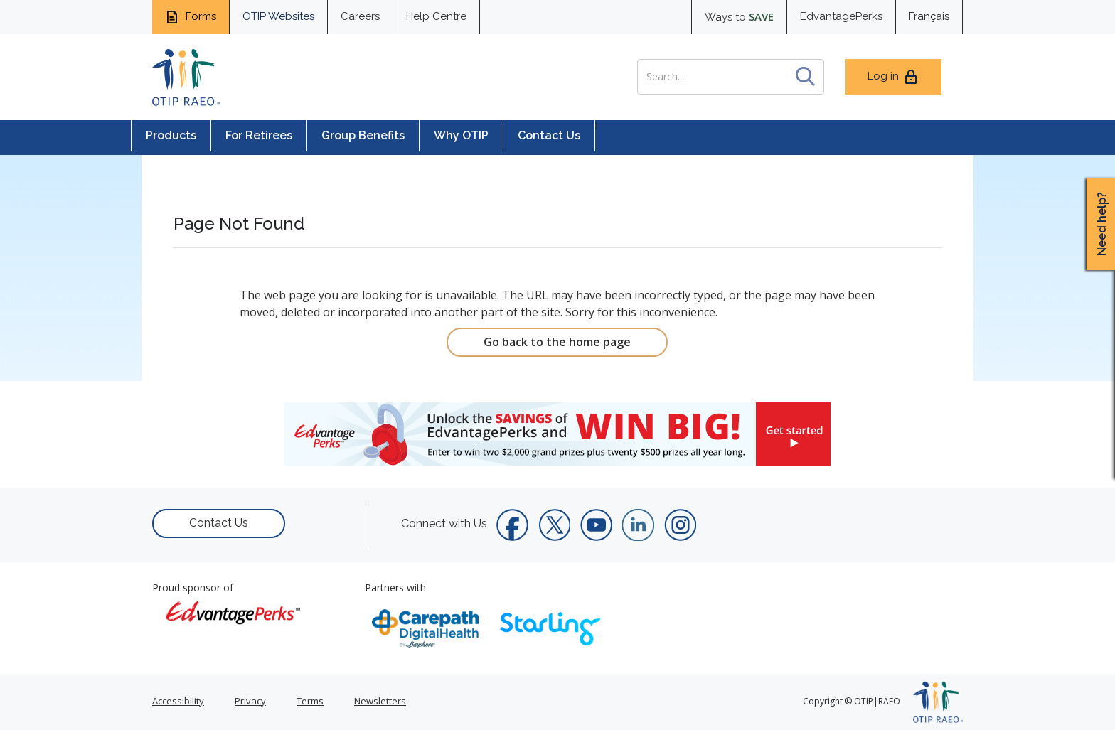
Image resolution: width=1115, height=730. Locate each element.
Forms (190, 17)
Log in (893, 76)
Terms (310, 700)
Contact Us (549, 135)
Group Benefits (363, 135)
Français (929, 16)
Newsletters (380, 700)
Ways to (739, 16)
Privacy (250, 700)
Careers (360, 16)
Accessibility (178, 700)
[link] (557, 434)
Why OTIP (461, 135)
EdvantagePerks (841, 16)
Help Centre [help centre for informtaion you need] (436, 16)
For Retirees (258, 135)
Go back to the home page (557, 342)
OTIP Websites (278, 16)
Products (171, 135)
